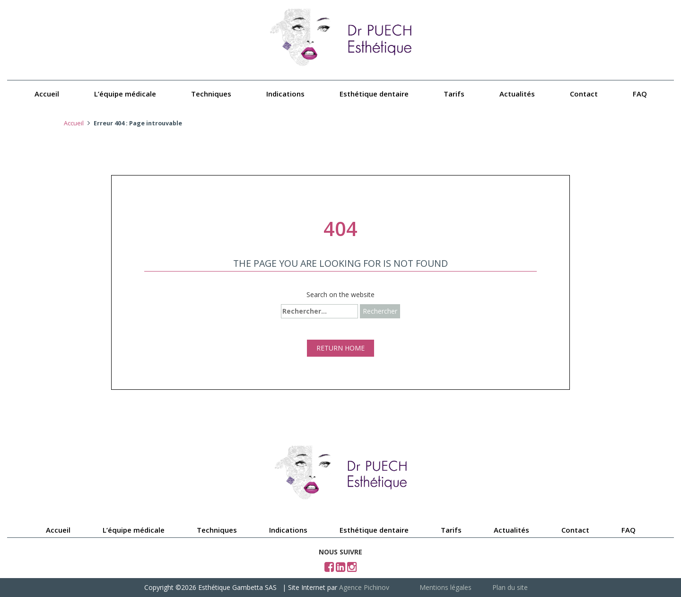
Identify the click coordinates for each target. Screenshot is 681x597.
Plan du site (510, 587)
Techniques (211, 93)
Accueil (47, 93)
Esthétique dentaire (374, 93)
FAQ (640, 93)
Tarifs (454, 93)
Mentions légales (445, 587)
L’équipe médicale (125, 93)
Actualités (517, 93)
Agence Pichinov (364, 587)
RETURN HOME (340, 347)
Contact (584, 93)
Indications (285, 93)
